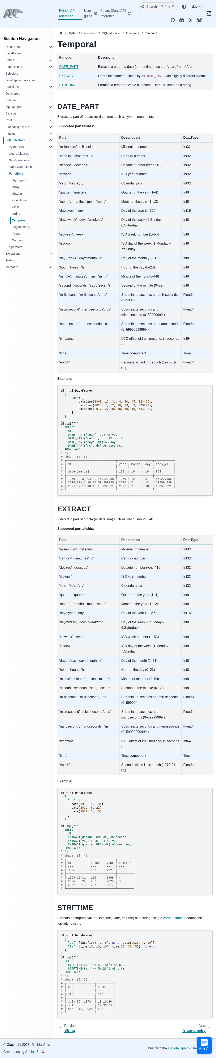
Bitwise (17, 193)
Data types (12, 93)
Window (17, 240)
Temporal (19, 220)
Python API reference (67, 13)
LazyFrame (13, 53)
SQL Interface (15, 140)
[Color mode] (183, 6)
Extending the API (17, 127)
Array (15, 187)
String (16, 213)
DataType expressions (20, 80)
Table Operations (20, 166)
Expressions (13, 66)
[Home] (61, 33)
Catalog (10, 113)
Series (9, 60)
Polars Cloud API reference (113, 13)
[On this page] (209, 13)
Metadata (11, 267)
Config (9, 120)
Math (15, 207)
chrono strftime (174, 918)
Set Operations (19, 160)
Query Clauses (19, 153)
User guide (88, 13)
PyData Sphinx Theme (185, 1048)
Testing (10, 260)
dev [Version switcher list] (195, 6)
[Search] (158, 6)
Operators (15, 247)
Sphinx (30, 1052)
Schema (11, 100)
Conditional (19, 200)
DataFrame (13, 47)
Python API (16, 147)
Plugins (10, 133)
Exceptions (12, 253)
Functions (11, 86)
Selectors (11, 73)
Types (16, 233)
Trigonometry (21, 227)
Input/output (13, 107)
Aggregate (19, 180)
